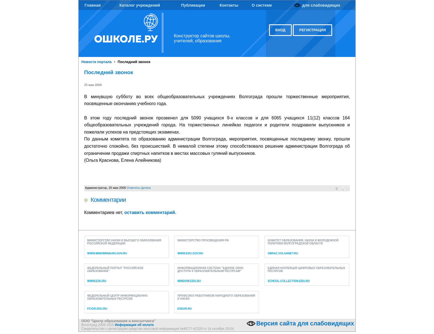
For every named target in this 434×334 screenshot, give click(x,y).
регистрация (312, 30)
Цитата (146, 187)
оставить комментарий (149, 212)
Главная (92, 5)
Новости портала (96, 62)
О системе (262, 5)
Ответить (133, 187)
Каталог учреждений (140, 5)
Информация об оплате (134, 325)
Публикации (193, 5)
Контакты (228, 5)
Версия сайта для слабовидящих (305, 323)
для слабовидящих (321, 5)
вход (280, 30)
